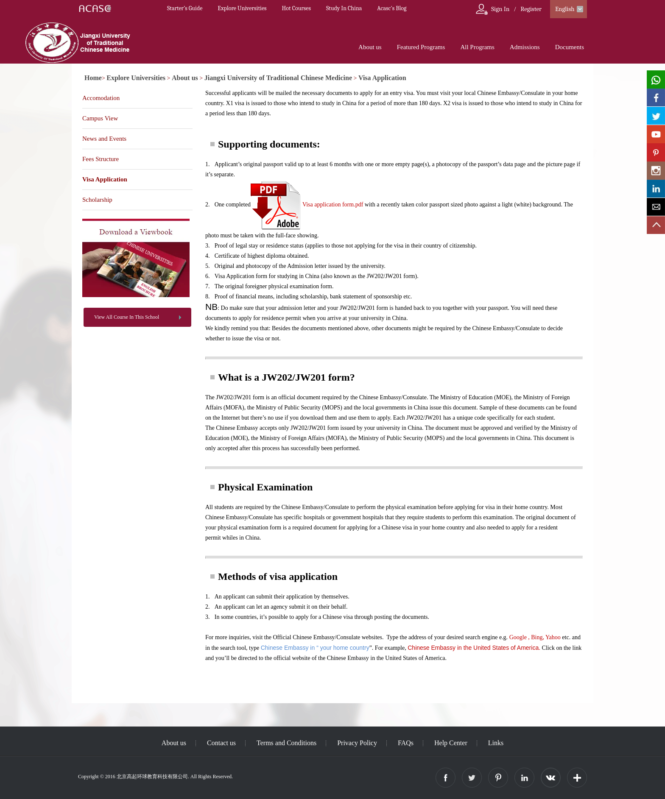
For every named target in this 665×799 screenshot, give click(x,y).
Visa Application (382, 77)
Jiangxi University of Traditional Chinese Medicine (278, 77)
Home (93, 77)
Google (518, 637)
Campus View (100, 118)
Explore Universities (242, 8)
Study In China (344, 8)
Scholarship (97, 199)
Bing (536, 637)
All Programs (477, 47)
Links (495, 742)
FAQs (406, 742)
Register (531, 9)
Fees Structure (100, 159)
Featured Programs (421, 47)
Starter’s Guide (184, 8)
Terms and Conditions (286, 742)
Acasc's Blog (391, 8)
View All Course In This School (126, 317)
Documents (569, 47)
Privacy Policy (357, 742)
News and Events (104, 138)
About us (370, 47)
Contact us (221, 742)
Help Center (450, 742)
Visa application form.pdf (332, 204)
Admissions (525, 47)
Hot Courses (296, 8)
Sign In (500, 9)
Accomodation (101, 98)
